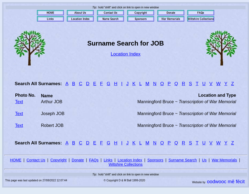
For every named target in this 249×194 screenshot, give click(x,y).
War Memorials (224, 160)
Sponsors (155, 160)
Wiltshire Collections (126, 164)
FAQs (93, 160)
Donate (78, 160)
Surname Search (182, 160)
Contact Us (36, 160)
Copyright (58, 160)
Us (204, 160)
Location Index (126, 54)
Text (19, 101)
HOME (15, 160)
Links (108, 160)
